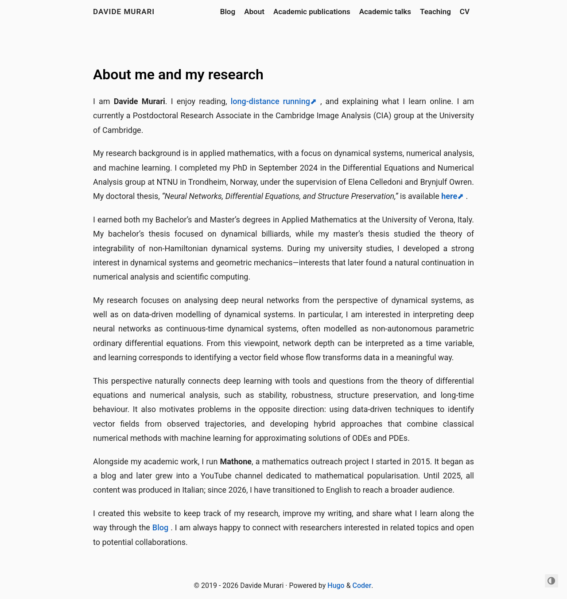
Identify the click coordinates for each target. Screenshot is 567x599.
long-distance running (270, 101)
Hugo (335, 585)
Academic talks (385, 11)
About (254, 11)
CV (465, 11)
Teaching (435, 11)
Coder (362, 585)
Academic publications (311, 11)
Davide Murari (124, 11)
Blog (228, 11)
